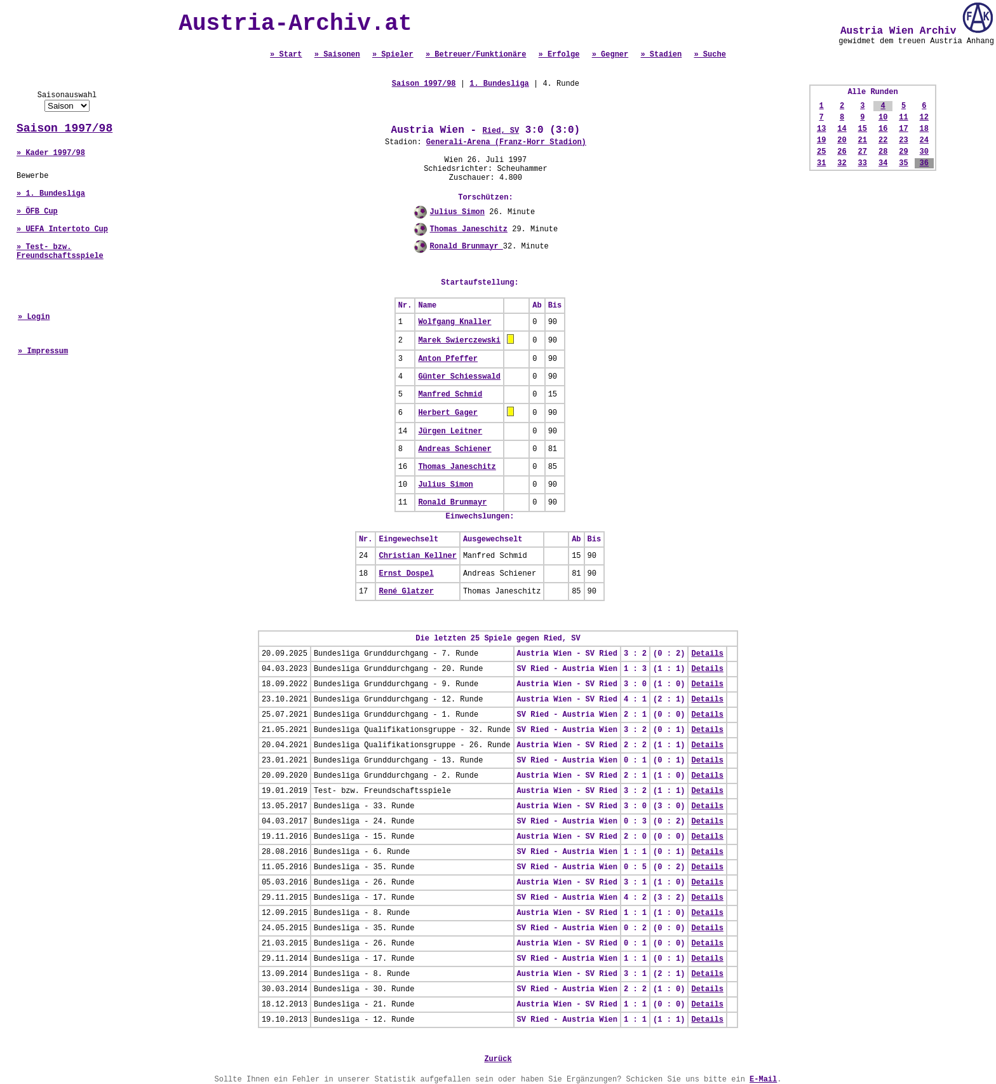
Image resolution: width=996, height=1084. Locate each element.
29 (903, 151)
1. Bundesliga (499, 83)
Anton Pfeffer (448, 359)
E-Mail (763, 1079)
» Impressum (43, 351)
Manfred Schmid (450, 394)
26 (841, 151)
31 (821, 163)
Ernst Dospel (406, 573)
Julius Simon (457, 212)
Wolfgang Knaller (454, 322)
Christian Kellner (417, 556)
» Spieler (393, 54)
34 (882, 163)
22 (882, 140)
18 (924, 129)
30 (924, 151)
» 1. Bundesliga (51, 193)
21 (862, 140)
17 (903, 129)
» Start (286, 54)
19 (821, 140)
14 (841, 129)
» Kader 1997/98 (51, 153)
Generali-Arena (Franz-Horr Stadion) (506, 142)
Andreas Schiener (454, 449)
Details (707, 653)
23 (903, 140)
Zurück (497, 1059)
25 (821, 151)
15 (862, 129)
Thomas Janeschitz (469, 229)
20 (841, 140)
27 (862, 151)
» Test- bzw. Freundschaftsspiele (60, 252)
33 (862, 163)
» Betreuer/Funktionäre (476, 54)
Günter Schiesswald (459, 376)
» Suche (709, 54)
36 (924, 163)
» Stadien (661, 54)
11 (903, 117)
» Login (34, 317)
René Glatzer (406, 591)
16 (882, 129)
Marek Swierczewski (459, 340)
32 (841, 163)
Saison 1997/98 (64, 128)
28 (882, 151)
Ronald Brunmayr (466, 246)
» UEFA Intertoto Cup (62, 229)
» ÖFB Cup (37, 211)
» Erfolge (559, 54)
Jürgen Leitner (450, 431)
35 (903, 163)
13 (821, 129)
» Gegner (610, 54)
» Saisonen (337, 54)
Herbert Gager (448, 413)
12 (924, 117)
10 (882, 117)
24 (924, 140)
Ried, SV (501, 130)
